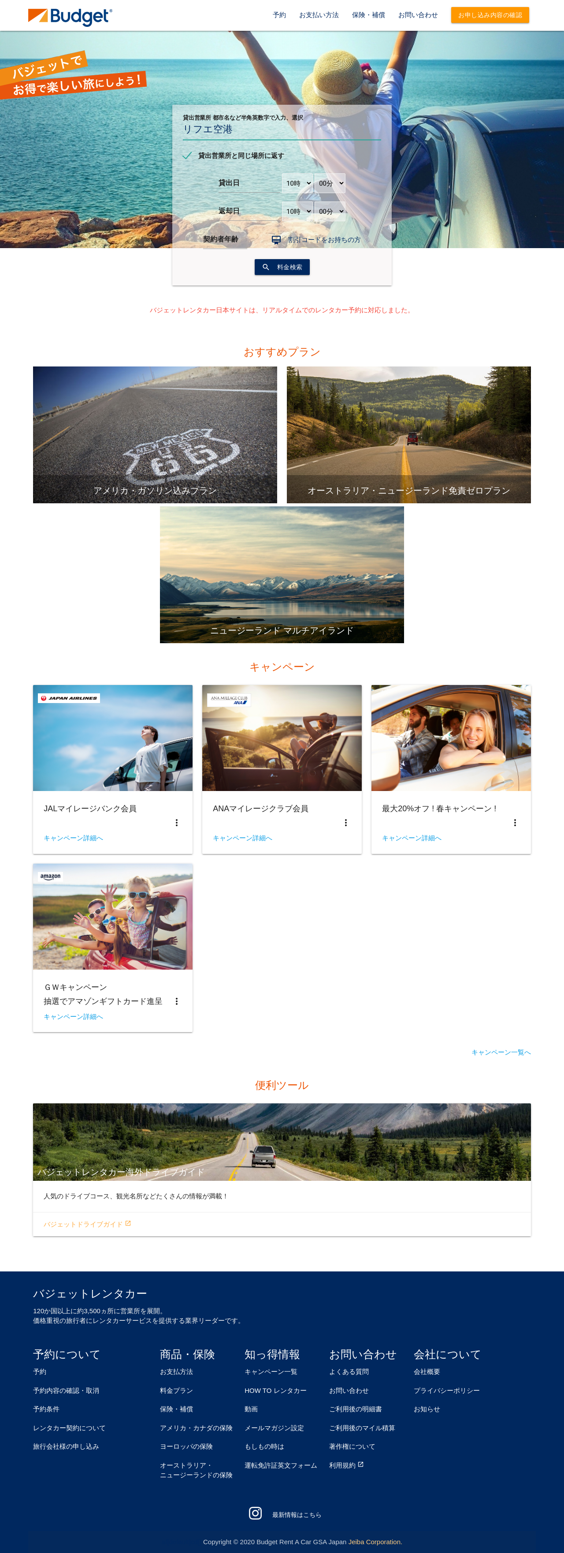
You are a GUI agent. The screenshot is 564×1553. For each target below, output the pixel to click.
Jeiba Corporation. (376, 1542)
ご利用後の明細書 (355, 1409)
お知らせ (427, 1409)
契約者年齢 (220, 239)
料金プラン (176, 1390)
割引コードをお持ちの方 (324, 239)
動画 (251, 1409)
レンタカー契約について (69, 1428)
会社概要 (427, 1371)
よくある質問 (349, 1371)
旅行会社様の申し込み (66, 1446)
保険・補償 (368, 14)
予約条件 (46, 1409)
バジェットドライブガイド (87, 1224)
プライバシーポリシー (447, 1390)
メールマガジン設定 (274, 1428)
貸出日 (229, 183)
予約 (279, 14)
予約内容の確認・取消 (66, 1390)
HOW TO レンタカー (275, 1390)
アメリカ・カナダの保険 (196, 1428)
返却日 (229, 211)
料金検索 (282, 267)
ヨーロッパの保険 (186, 1446)
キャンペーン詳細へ (73, 838)
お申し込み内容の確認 (490, 14)
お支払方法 (176, 1371)
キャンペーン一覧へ (501, 1052)
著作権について (352, 1446)
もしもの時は (264, 1446)
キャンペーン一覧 (271, 1371)
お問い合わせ (418, 14)
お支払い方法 (319, 14)
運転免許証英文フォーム (281, 1465)
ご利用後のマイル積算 (362, 1428)
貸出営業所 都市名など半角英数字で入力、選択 (243, 117)
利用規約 (342, 1465)
